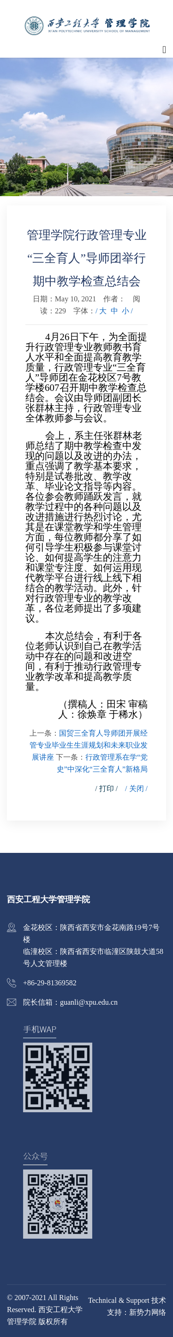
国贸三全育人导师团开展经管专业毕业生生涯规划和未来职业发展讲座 (89, 745)
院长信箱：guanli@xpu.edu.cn (70, 1002)
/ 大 (101, 311)
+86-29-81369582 (50, 983)
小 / (127, 311)
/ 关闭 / (136, 788)
